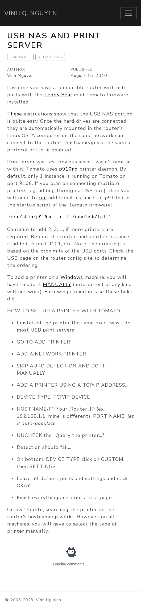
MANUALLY (57, 284)
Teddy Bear (58, 95)
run (43, 198)
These (14, 114)
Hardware (20, 57)
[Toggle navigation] (128, 13)
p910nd (68, 169)
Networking (50, 57)
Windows (71, 277)
